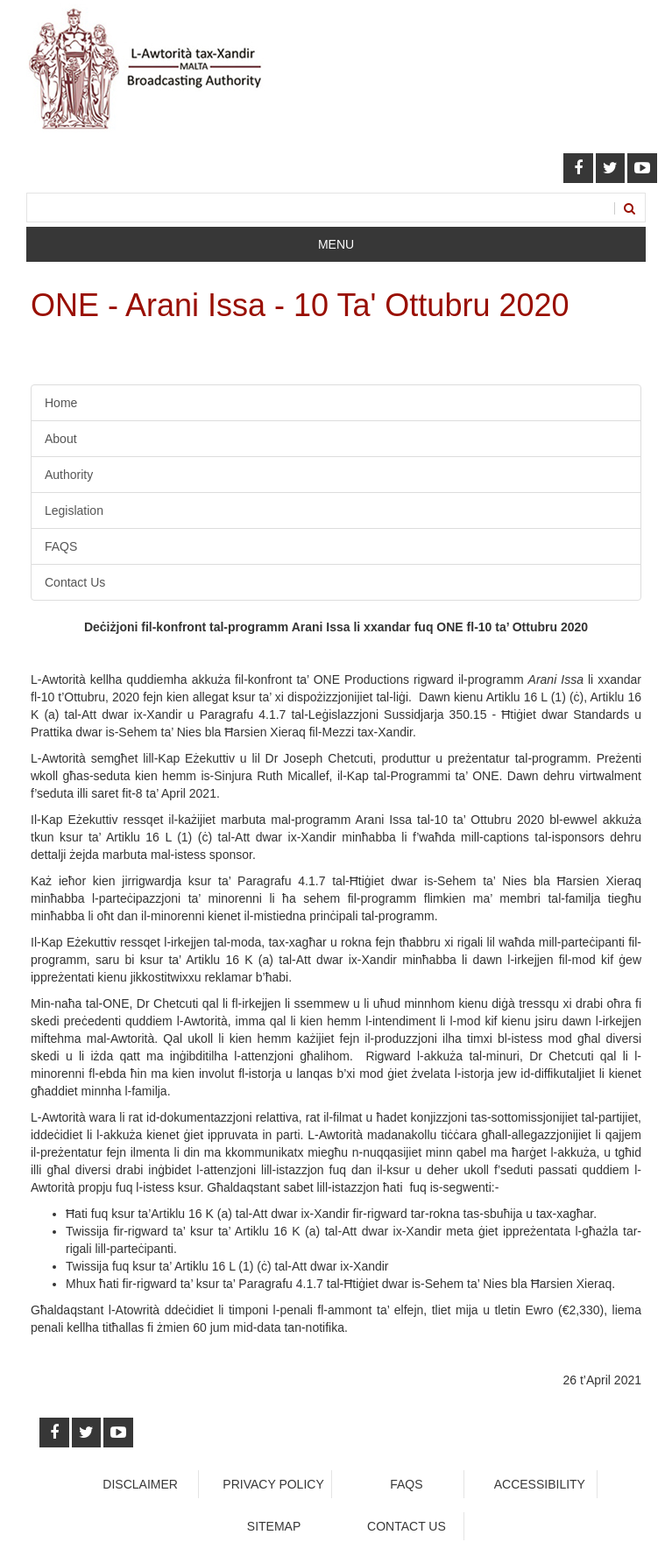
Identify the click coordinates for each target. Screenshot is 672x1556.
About (61, 439)
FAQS (61, 546)
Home (61, 403)
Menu (336, 244)
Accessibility (539, 1484)
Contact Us (75, 582)
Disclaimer (140, 1484)
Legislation (74, 510)
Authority (69, 475)
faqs (406, 1484)
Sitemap (274, 1526)
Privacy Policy (273, 1484)
